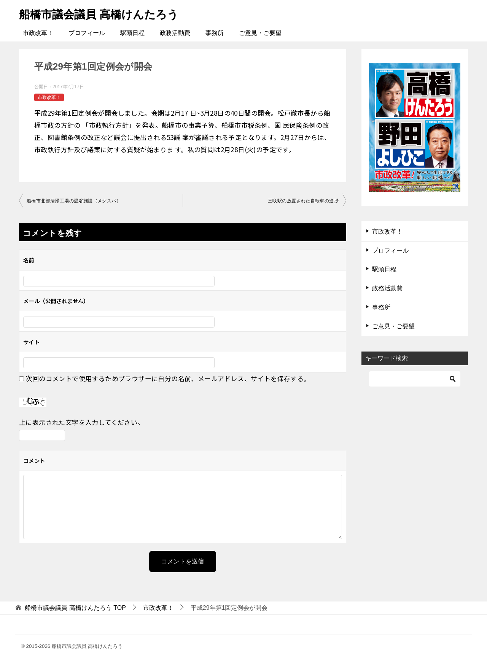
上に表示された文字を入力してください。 (81, 422)
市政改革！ (38, 33)
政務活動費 (175, 33)
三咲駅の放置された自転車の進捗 (303, 201)
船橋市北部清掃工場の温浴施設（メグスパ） (74, 201)
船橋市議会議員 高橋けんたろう (101, 13)
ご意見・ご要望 (260, 33)
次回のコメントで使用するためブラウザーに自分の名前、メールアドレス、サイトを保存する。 (167, 378)
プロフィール (86, 33)
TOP (75, 608)
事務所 (214, 33)
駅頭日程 (132, 33)
